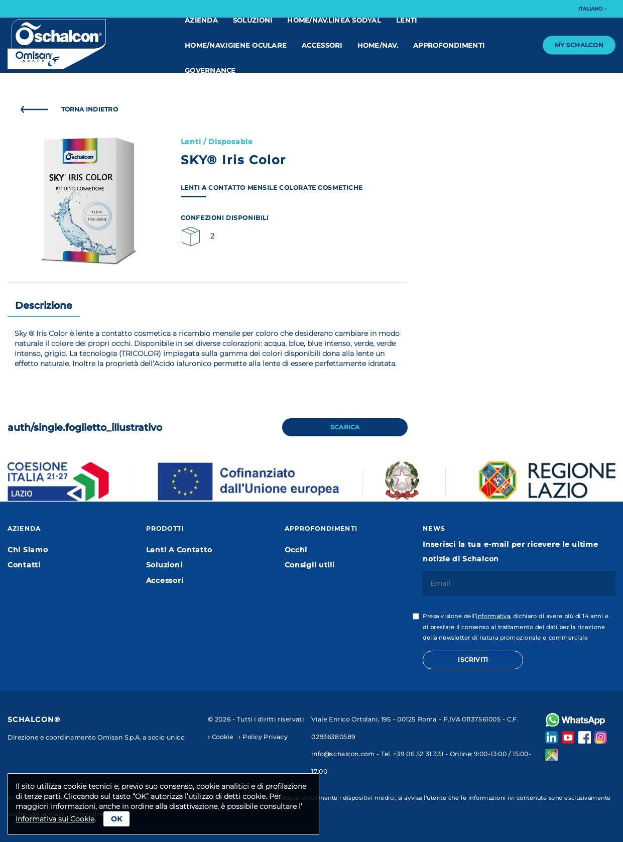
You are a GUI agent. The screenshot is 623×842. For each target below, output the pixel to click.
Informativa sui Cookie (55, 818)
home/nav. (377, 45)
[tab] (44, 306)
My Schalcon (579, 45)
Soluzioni (252, 20)
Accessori (322, 45)
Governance (210, 70)
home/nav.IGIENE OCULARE (236, 45)
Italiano (592, 9)
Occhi (296, 549)
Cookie (220, 737)
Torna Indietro (67, 109)
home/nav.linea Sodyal (334, 20)
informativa (493, 616)
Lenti (406, 20)
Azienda (201, 20)
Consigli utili (310, 564)
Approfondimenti (448, 45)
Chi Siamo (28, 549)
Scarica (345, 427)
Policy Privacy (262, 737)
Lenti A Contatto (179, 549)
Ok (116, 818)
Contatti (24, 564)
